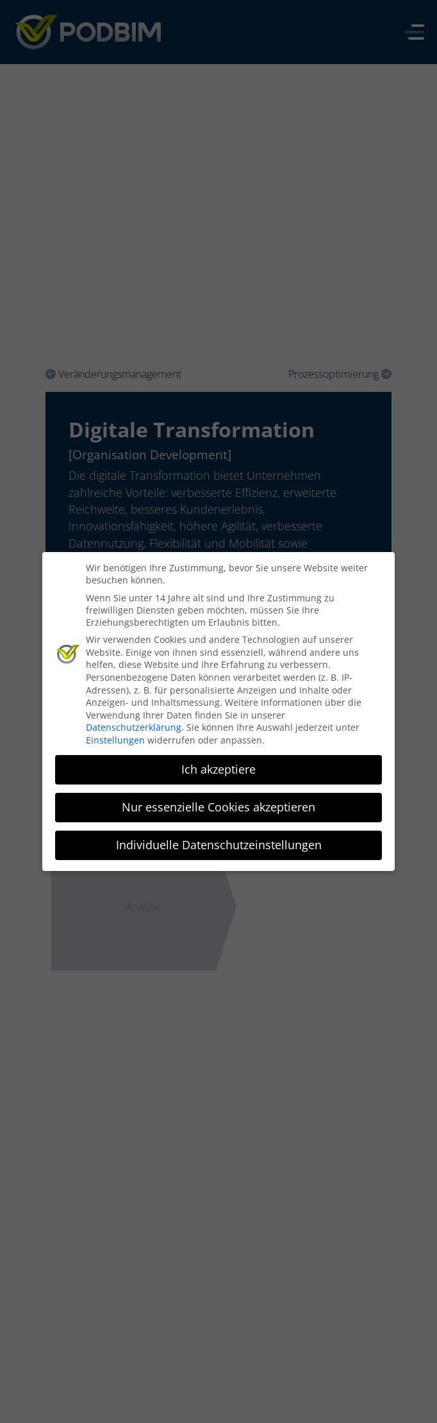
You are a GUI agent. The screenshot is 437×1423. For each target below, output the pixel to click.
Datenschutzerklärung (133, 723)
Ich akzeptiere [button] (218, 764)
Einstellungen (115, 735)
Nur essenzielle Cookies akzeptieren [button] (218, 802)
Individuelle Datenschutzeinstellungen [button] (219, 840)
